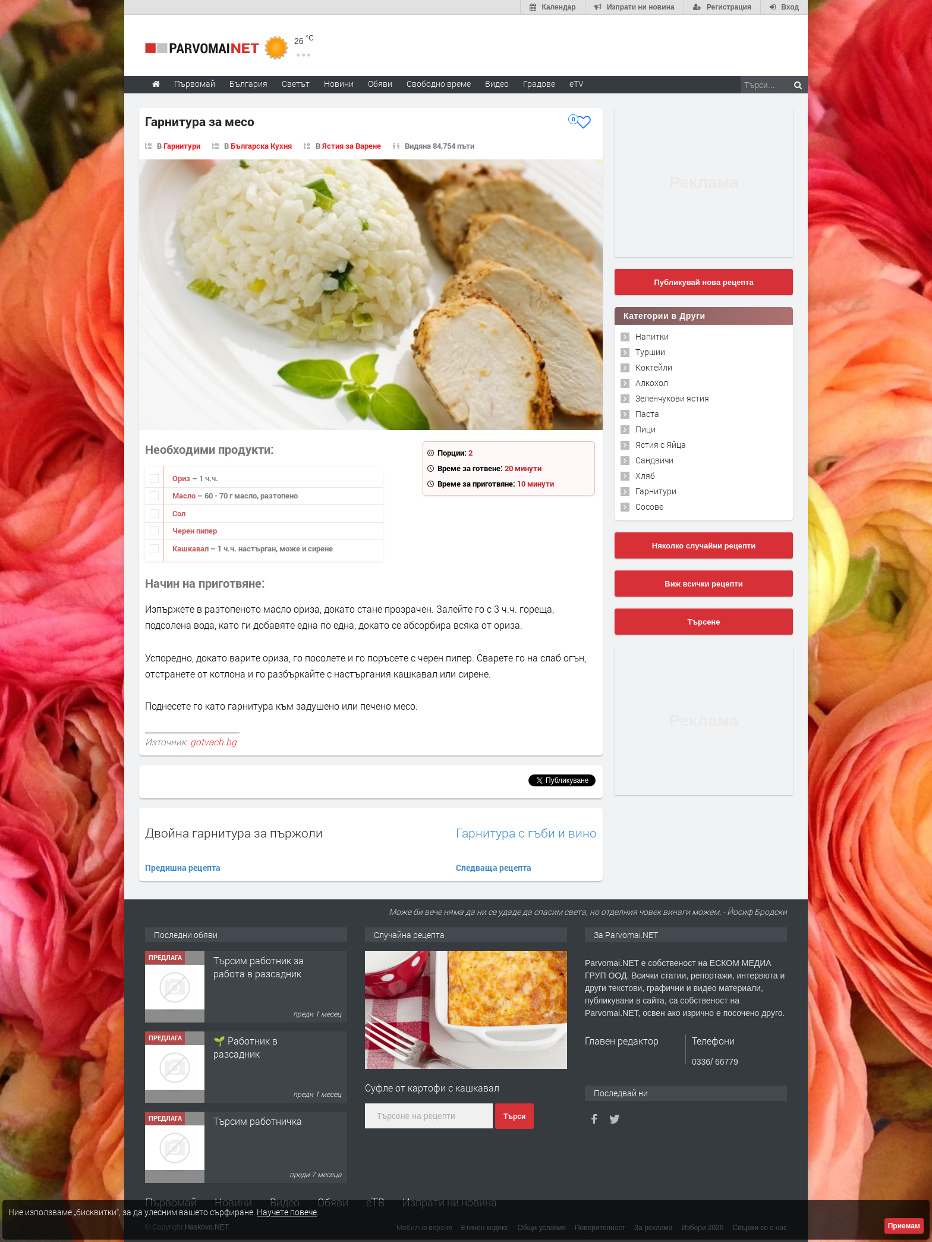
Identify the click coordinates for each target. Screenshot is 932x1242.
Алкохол (651, 382)
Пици (645, 429)
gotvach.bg (213, 742)
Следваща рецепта (493, 867)
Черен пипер (194, 530)
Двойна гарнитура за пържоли (234, 832)
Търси (514, 1116)
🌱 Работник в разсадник (245, 1047)
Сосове (649, 506)
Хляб (645, 475)
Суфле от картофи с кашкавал (432, 1087)
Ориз (182, 478)
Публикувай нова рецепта (703, 282)
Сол (178, 513)
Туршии (650, 351)
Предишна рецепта (183, 867)
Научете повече (287, 1212)
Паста (647, 413)
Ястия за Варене (351, 145)
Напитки (652, 336)
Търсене (704, 621)
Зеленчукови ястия (672, 398)
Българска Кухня (261, 145)
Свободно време (439, 83)
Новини (339, 83)
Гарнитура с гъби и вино (526, 833)
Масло (184, 495)
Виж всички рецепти (703, 583)
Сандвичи (654, 460)
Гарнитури (181, 145)
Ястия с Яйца (660, 444)
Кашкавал (191, 548)
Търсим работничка (257, 1121)
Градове (539, 83)
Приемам (904, 1226)
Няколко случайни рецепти (703, 545)
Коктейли (653, 367)
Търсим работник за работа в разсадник (258, 967)
